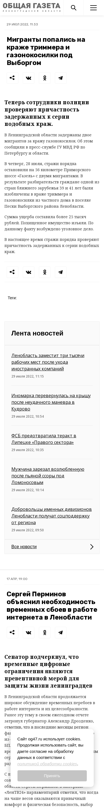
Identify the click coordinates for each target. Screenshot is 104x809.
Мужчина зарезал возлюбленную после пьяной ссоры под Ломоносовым (47, 475)
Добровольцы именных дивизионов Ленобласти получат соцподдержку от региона (51, 516)
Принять (52, 775)
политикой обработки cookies (47, 763)
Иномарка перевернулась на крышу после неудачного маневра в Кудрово (51, 402)
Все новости (24, 546)
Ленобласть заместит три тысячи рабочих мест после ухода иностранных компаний (47, 362)
